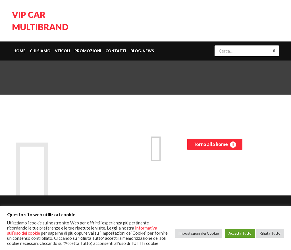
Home (19, 51)
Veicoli (62, 51)
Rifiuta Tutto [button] (270, 233)
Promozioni (87, 51)
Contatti (115, 51)
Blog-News (142, 51)
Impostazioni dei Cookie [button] (198, 233)
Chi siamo (40, 51)
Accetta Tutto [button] (239, 233)
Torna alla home (215, 144)
